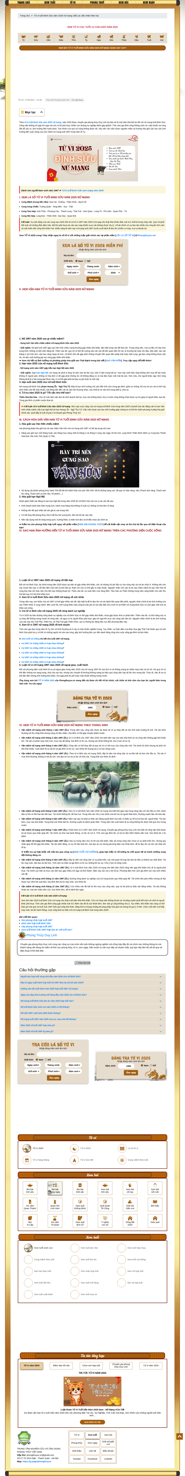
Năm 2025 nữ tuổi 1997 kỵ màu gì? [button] (37, 1031)
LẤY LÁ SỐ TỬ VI (125, 235)
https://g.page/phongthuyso (37, 1461)
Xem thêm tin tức (92, 1422)
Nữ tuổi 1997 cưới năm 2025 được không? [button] (41, 1013)
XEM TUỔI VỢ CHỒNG (85, 852)
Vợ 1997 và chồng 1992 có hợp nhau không (42, 662)
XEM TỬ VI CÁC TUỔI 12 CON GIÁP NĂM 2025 (92, 27)
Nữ (87, 261)
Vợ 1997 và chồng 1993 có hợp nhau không (42, 657)
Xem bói (123, 2)
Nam (79, 261)
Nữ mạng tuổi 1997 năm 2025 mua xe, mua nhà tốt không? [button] (48, 1019)
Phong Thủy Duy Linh (41, 935)
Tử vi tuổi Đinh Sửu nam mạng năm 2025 (83, 190)
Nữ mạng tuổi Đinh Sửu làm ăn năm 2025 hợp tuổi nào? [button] (47, 1001)
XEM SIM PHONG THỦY (90, 524)
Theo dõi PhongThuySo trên (64, 100)
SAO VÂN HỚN (113, 360)
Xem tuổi (49, 2)
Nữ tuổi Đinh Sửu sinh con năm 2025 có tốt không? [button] (45, 1007)
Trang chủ (23, 2)
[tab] (92, 977)
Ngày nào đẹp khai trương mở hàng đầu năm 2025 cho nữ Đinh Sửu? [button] (54, 995)
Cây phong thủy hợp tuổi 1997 (36, 926)
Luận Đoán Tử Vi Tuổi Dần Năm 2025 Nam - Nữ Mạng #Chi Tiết (92, 1409)
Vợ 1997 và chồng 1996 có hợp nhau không (42, 643)
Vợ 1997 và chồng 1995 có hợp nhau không (42, 648)
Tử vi (73, 2)
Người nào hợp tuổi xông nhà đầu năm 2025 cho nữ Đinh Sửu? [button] (51, 976)
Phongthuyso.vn (146, 235)
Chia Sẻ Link (84, 963)
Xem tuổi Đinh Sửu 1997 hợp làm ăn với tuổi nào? (46, 929)
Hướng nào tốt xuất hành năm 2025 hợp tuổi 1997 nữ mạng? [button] (49, 989)
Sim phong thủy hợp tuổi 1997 (36, 920)
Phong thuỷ (97, 2)
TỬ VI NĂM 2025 (46, 680)
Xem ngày (149, 2)
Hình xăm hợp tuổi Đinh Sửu (35, 923)
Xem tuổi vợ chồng (31, 639)
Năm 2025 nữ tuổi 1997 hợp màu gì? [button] (38, 1025)
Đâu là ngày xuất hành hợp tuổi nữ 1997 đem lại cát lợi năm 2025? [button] (52, 982)
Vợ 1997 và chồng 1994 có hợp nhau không (42, 653)
